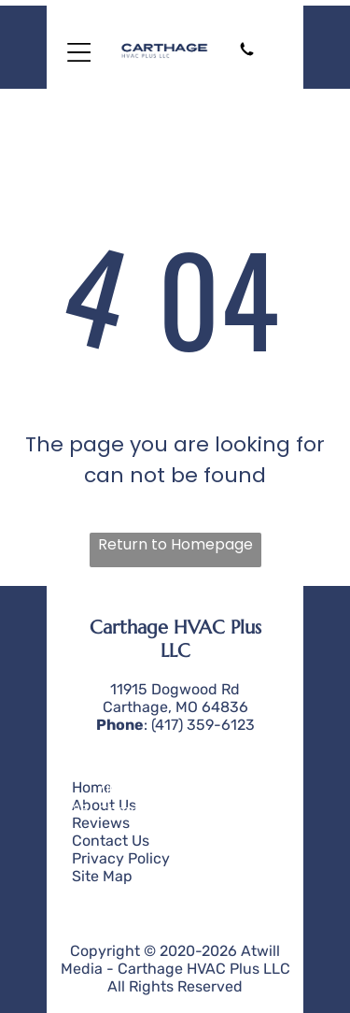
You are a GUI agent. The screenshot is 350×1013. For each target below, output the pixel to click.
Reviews (101, 823)
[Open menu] (79, 52)
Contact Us (110, 840)
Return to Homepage (175, 544)
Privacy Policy (121, 858)
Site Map (102, 876)
